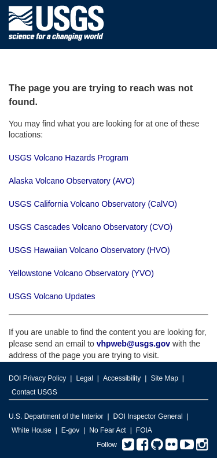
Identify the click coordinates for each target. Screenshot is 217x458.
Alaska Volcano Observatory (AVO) (72, 180)
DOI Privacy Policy (37, 378)
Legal (84, 378)
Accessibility (122, 378)
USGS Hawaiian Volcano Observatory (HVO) (89, 250)
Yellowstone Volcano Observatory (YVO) (81, 273)
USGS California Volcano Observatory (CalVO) (93, 203)
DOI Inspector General (148, 416)
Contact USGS (34, 392)
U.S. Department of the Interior (56, 416)
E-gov (70, 430)
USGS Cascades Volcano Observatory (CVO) (90, 227)
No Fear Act (107, 430)
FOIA (144, 430)
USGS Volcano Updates (52, 296)
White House (32, 430)
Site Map (164, 378)
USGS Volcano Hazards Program (68, 157)
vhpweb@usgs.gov (133, 343)
